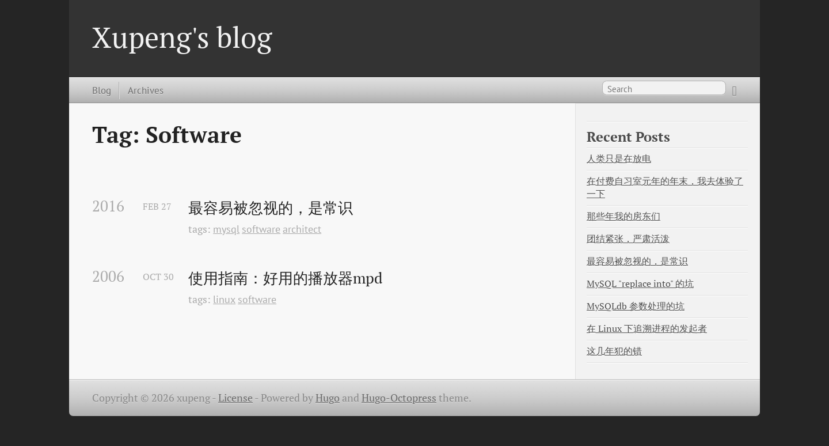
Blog (101, 90)
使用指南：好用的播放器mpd (285, 278)
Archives (145, 90)
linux (224, 299)
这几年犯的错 (614, 351)
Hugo (327, 398)
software (261, 229)
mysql (226, 229)
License (235, 398)
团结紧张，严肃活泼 (628, 239)
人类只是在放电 (619, 159)
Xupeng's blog (182, 37)
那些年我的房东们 (623, 216)
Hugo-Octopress (399, 398)
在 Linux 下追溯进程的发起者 (647, 329)
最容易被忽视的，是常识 (270, 208)
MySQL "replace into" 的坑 (640, 284)
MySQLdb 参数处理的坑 (636, 306)
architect (302, 229)
